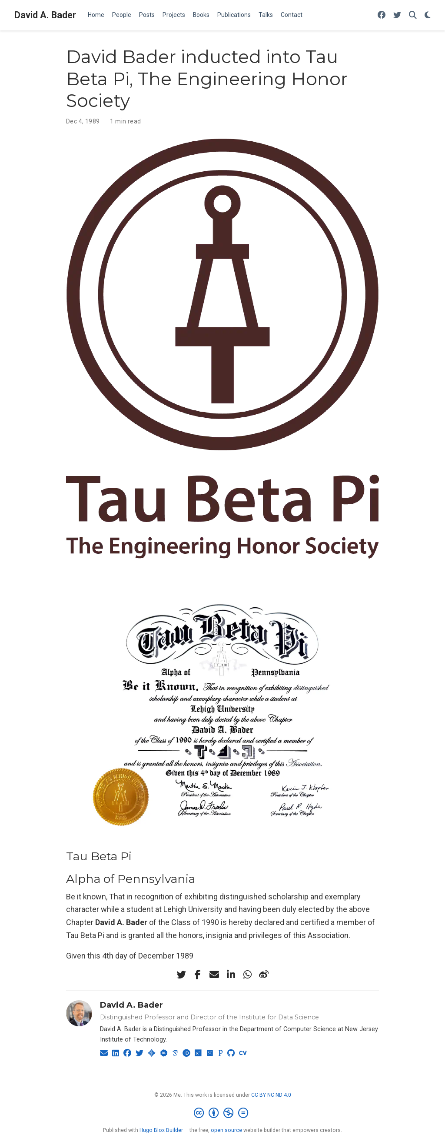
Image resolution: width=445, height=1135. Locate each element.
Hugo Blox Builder (161, 1130)
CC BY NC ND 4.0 (271, 1095)
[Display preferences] (428, 15)
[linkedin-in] (230, 974)
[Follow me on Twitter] (397, 15)
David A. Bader (45, 15)
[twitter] (181, 974)
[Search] (413, 15)
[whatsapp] (247, 974)
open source (226, 1130)
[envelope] (214, 974)
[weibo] (263, 974)
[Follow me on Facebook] (381, 15)
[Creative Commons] (223, 1113)
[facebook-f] (197, 974)
